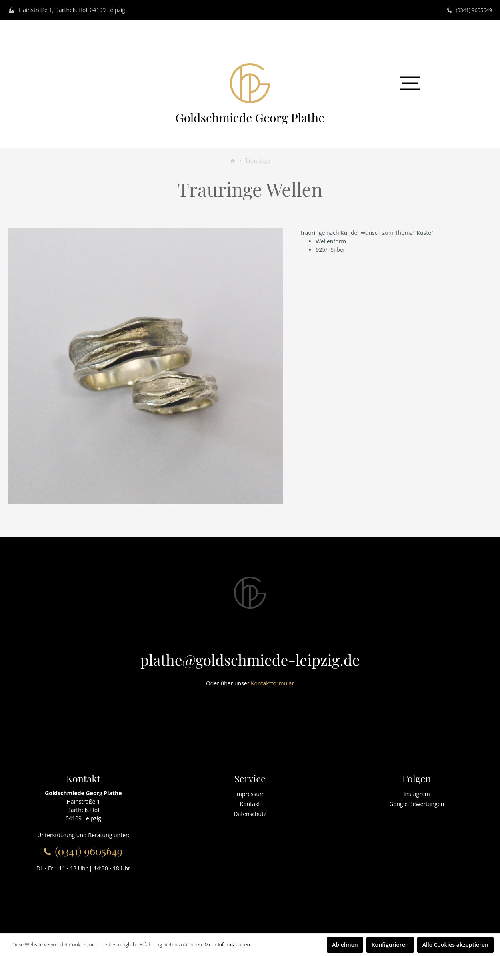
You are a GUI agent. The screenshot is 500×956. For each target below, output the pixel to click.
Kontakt (250, 804)
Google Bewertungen (416, 804)
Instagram (417, 794)
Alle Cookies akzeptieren (455, 944)
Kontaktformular (272, 683)
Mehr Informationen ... (229, 944)
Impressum (250, 794)
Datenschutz (250, 814)
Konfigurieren (390, 944)
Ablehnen (345, 944)
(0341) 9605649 (472, 10)
